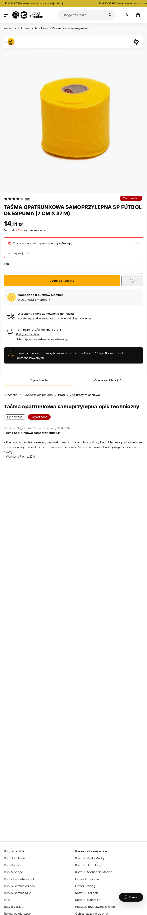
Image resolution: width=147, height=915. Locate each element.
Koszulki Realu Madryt (90, 858)
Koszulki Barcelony (88, 865)
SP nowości (15, 417)
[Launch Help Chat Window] (131, 897)
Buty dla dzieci (14, 906)
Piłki (7, 899)
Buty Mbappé (13, 872)
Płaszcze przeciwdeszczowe (95, 906)
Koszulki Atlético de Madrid (94, 872)
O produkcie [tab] (39, 380)
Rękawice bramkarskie (91, 851)
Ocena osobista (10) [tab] (108, 380)
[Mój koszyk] (138, 15)
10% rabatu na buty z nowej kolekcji (36, 3)
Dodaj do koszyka (61, 280)
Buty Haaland (13, 865)
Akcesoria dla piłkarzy (34, 28)
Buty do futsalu (14, 858)
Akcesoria (10, 28)
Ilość (6, 263)
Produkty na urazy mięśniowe (70, 28)
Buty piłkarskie (14, 851)
